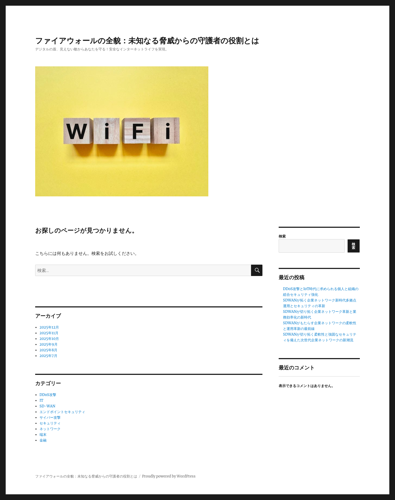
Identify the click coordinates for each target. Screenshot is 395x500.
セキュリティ (50, 423)
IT (41, 400)
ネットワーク (50, 429)
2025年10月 (49, 338)
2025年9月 (49, 344)
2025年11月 (49, 333)
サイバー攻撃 (50, 417)
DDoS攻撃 (48, 394)
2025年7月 (48, 355)
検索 (282, 236)
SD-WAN (47, 406)
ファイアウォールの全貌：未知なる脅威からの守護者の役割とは (147, 40)
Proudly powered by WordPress (169, 476)
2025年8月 (48, 350)
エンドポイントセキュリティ (62, 412)
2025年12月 (49, 327)
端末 (43, 434)
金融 (43, 440)
